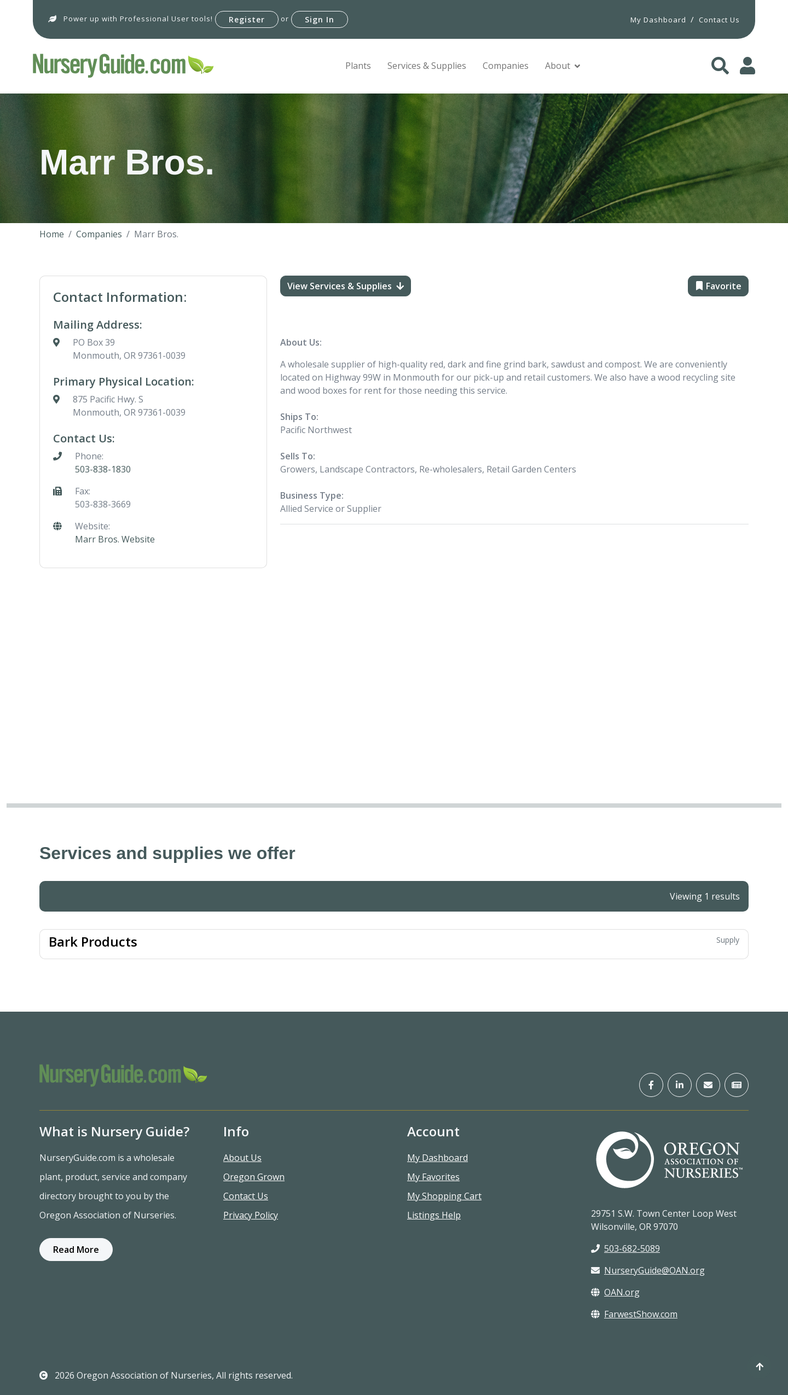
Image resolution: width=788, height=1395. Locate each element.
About (557, 66)
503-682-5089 (625, 1248)
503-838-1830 (103, 469)
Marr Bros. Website (115, 539)
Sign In (319, 19)
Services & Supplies (426, 66)
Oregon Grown (254, 1177)
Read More (76, 1250)
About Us (242, 1158)
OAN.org (615, 1292)
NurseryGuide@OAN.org (648, 1270)
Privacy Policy (250, 1215)
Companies (506, 66)
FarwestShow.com (634, 1314)
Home (51, 234)
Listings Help (434, 1215)
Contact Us (245, 1196)
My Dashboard (437, 1158)
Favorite (718, 286)
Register (247, 19)
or (285, 19)
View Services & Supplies (345, 286)
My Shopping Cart (444, 1196)
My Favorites (433, 1177)
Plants (358, 66)
